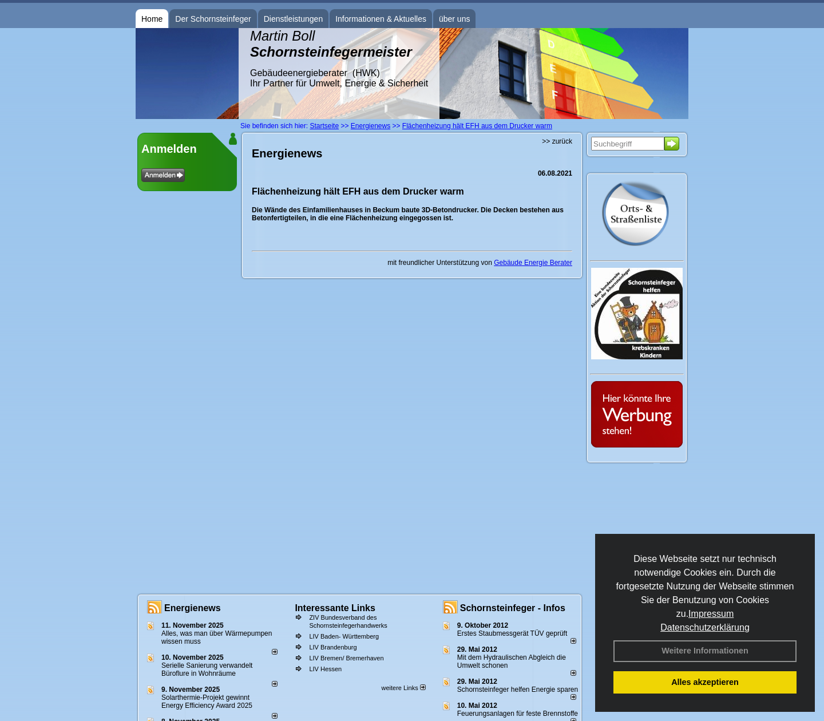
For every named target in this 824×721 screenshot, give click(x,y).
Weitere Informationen (704, 650)
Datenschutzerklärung (705, 627)
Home (152, 18)
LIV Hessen (325, 668)
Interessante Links (335, 608)
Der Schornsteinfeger (213, 18)
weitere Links (403, 687)
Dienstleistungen (293, 18)
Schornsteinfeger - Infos (512, 608)
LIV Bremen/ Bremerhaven (346, 658)
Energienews (192, 608)
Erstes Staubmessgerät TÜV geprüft (512, 633)
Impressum (711, 614)
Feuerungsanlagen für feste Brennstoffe (517, 714)
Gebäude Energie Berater (533, 263)
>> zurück (557, 141)
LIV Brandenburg (332, 647)
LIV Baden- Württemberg (344, 636)
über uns (454, 18)
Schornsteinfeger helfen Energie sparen (517, 690)
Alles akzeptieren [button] (705, 682)
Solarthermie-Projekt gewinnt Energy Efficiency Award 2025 (206, 702)
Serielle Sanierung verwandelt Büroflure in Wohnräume (206, 669)
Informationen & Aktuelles (380, 18)
